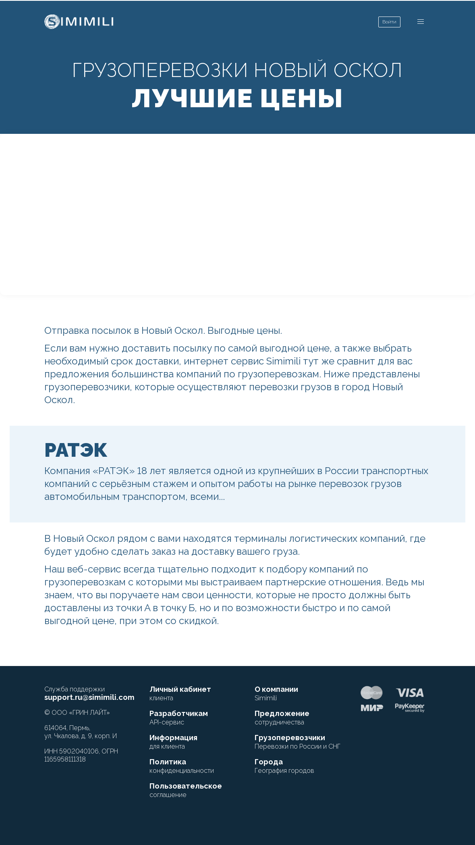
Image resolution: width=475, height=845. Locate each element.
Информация (173, 741)
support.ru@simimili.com (89, 697)
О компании (276, 693)
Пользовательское (185, 790)
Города (284, 766)
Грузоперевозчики (297, 741)
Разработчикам (178, 717)
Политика (181, 766)
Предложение (282, 717)
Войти (389, 22)
